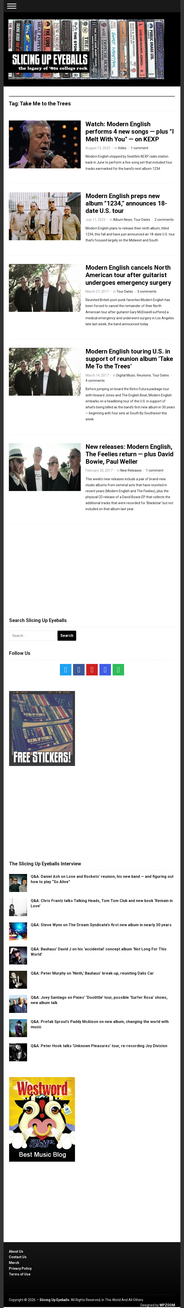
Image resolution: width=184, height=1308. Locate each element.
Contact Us (18, 1257)
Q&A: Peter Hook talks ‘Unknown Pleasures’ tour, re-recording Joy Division (99, 1046)
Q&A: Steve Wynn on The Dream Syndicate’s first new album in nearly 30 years (101, 925)
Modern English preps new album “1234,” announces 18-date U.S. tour (126, 203)
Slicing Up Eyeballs (54, 1300)
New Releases (131, 470)
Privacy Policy (20, 1268)
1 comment (139, 148)
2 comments (164, 220)
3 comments (146, 291)
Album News (122, 220)
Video (122, 148)
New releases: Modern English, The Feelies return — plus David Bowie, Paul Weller (129, 454)
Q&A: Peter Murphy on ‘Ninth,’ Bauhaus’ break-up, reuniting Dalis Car (92, 973)
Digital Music (125, 375)
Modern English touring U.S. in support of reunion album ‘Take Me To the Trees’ (129, 359)
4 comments (95, 381)
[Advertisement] (92, 569)
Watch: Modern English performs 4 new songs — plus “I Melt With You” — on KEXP (130, 131)
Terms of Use (19, 1274)
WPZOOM (167, 1305)
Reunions (144, 375)
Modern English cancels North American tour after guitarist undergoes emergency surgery (128, 275)
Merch (14, 1263)
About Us (16, 1251)
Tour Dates (142, 220)
